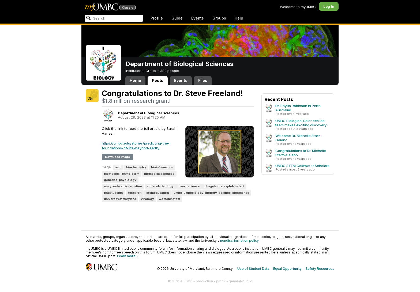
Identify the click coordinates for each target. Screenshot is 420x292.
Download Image (117, 157)
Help (239, 18)
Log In (328, 6)
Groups (219, 18)
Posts (157, 80)
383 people (169, 71)
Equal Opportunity (287, 269)
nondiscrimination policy (239, 240)
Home (135, 80)
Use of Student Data (253, 269)
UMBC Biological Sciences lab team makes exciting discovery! (301, 123)
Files (202, 80)
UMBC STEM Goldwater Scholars (302, 166)
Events (197, 18)
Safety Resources (320, 269)
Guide (177, 18)
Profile (157, 18)
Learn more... (127, 256)
